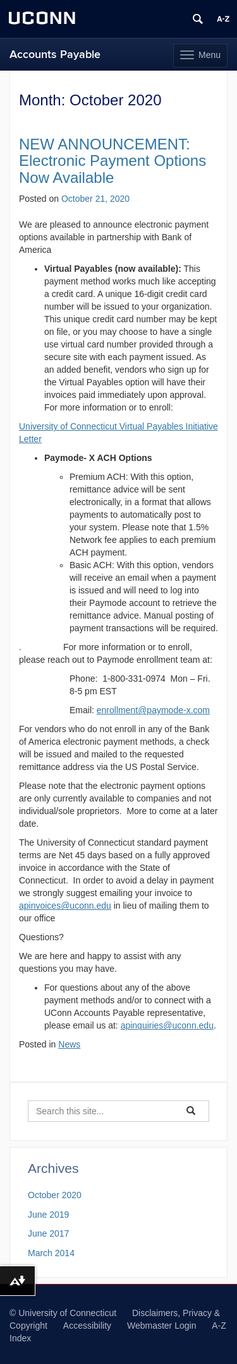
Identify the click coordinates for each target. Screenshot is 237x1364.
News (69, 1044)
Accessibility (87, 1325)
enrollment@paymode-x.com (153, 710)
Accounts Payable (54, 54)
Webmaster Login (161, 1325)
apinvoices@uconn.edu (65, 906)
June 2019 (48, 1215)
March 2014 (51, 1253)
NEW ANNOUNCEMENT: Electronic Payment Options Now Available (112, 161)
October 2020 (55, 1195)
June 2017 (48, 1233)
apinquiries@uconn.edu (167, 1025)
